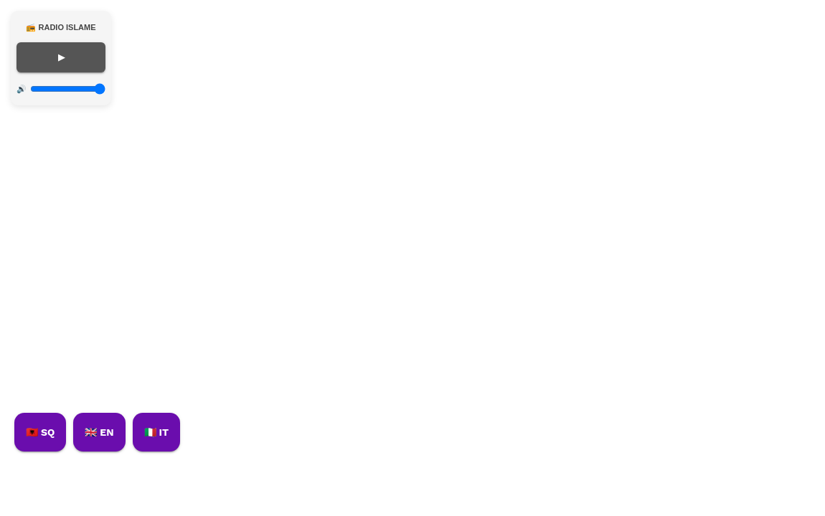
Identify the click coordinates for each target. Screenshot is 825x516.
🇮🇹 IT (156, 432)
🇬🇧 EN (99, 432)
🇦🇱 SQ (40, 432)
